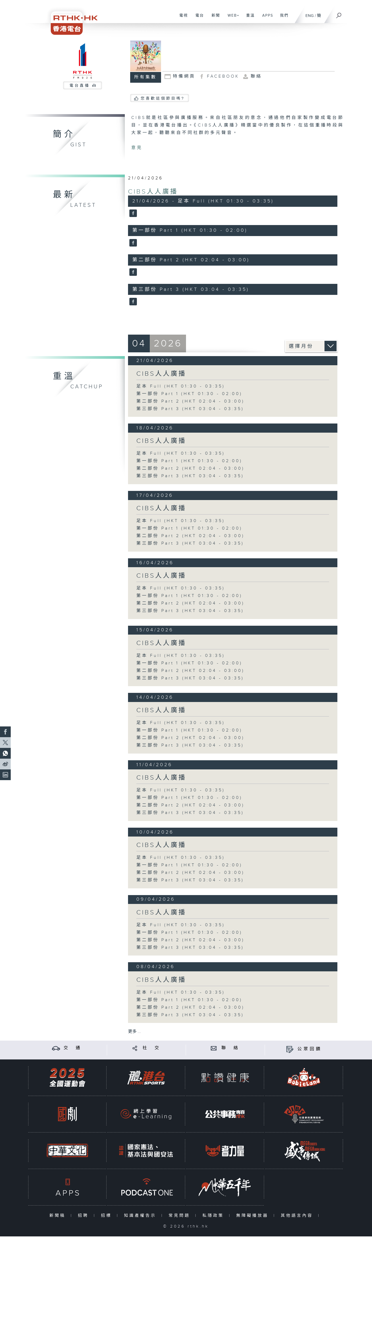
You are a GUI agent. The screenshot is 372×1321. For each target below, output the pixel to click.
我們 (282, 18)
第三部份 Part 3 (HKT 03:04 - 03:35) (190, 408)
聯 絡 (230, 1048)
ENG (309, 15)
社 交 (152, 1048)
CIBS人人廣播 (153, 192)
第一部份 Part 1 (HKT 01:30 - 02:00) (189, 393)
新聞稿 (58, 1215)
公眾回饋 (309, 1049)
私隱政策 (214, 1215)
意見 (137, 147)
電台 (197, 18)
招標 (107, 1215)
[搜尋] (339, 13)
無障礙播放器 (253, 1215)
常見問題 (180, 1215)
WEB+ (231, 18)
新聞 (213, 18)
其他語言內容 (298, 1215)
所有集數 (145, 77)
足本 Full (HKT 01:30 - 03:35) (180, 386)
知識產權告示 (141, 1215)
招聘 (84, 1215)
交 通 (73, 1048)
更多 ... (134, 1031)
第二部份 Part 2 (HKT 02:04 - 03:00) (190, 401)
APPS (265, 18)
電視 (181, 18)
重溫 (248, 18)
